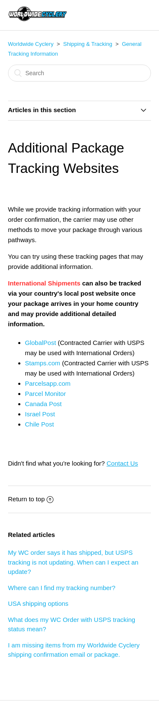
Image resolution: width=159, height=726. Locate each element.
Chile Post (39, 424)
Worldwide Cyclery (30, 44)
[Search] (79, 73)
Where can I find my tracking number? (61, 587)
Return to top (31, 499)
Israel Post (40, 414)
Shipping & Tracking (87, 44)
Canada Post (43, 403)
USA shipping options (38, 603)
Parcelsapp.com (48, 383)
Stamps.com (42, 363)
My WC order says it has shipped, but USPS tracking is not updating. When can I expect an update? (73, 562)
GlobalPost (41, 342)
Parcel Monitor (45, 393)
